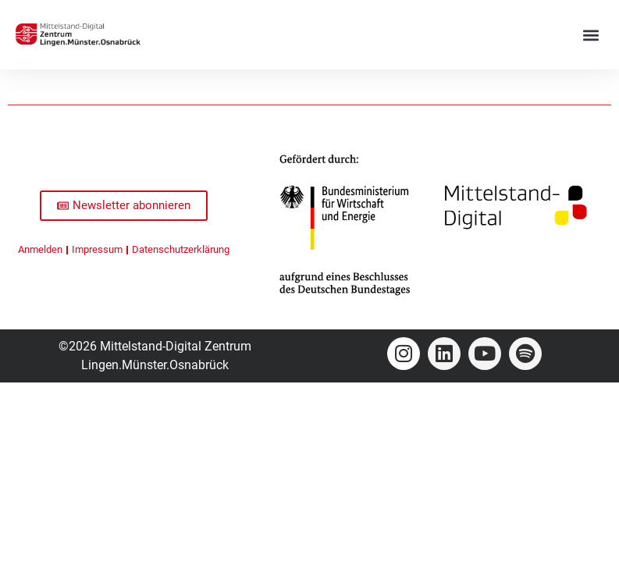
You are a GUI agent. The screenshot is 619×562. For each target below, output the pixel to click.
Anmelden (40, 249)
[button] (590, 35)
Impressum (97, 249)
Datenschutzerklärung (180, 249)
